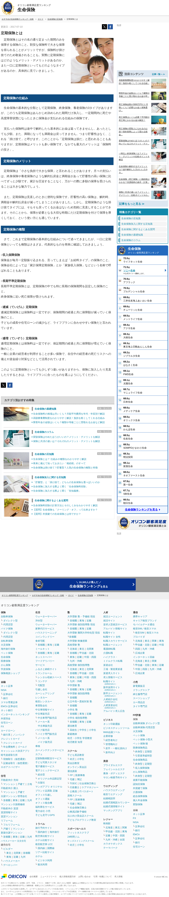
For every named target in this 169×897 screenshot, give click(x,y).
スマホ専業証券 (9, 702)
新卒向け (110, 752)
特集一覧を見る (104, 408)
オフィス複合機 (43, 802)
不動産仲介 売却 (9, 780)
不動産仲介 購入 (9, 788)
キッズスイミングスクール (80, 841)
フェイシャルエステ (114, 769)
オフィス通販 (42, 799)
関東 (124, 827)
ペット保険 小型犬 (143, 739)
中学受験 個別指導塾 (78, 693)
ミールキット (42, 648)
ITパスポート (86, 791)
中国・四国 (90, 657)
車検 (37, 746)
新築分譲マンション (11, 832)
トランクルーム (43, 673)
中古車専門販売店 (47, 717)
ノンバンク (19, 734)
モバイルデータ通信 (143, 624)
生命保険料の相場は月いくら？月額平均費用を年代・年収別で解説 (69, 413)
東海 (15, 800)
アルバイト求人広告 (114, 711)
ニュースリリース (48, 876)
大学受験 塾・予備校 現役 (81, 616)
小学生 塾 (72, 709)
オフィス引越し (43, 794)
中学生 (83, 730)
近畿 (22, 800)
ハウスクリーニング (46, 632)
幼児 (72, 759)
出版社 (41, 782)
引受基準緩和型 (143, 755)
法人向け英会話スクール (80, 815)
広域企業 (140, 653)
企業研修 (108, 736)
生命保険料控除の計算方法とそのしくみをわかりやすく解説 (65, 505)
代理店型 (8, 624)
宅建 (72, 779)
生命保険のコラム (44, 432)
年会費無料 (9, 746)
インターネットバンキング (15, 714)
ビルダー (8, 848)
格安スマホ (153, 632)
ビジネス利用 (45, 860)
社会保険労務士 (87, 783)
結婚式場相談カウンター (116, 802)
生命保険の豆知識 (44, 454)
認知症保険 (139, 784)
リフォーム (7, 820)
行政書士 (74, 787)
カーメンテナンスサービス (49, 750)
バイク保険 (7, 628)
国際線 (50, 848)
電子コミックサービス (47, 770)
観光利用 (42, 864)
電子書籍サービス (44, 766)
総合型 (41, 774)
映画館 (106, 823)
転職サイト (109, 632)
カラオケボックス (112, 843)
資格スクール (74, 795)
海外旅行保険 (8, 648)
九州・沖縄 (76, 661)
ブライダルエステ (112, 765)
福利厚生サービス (44, 807)
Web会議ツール (111, 732)
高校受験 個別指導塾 (78, 665)
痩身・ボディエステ (114, 773)
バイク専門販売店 (47, 734)
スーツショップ (141, 698)
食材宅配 (40, 640)
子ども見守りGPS (45, 815)
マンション (9, 784)
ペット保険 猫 (140, 743)
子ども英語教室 (75, 755)
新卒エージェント (112, 694)
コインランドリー (44, 636)
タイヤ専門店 (140, 706)
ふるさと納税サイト (46, 669)
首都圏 (6, 800)
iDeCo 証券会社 (9, 706)
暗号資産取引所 (9, 755)
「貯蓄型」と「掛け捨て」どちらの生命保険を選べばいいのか (66, 482)
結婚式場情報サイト (114, 806)
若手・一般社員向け (116, 748)
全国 (122, 839)
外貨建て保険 (140, 788)
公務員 (73, 791)
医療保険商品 (140, 747)
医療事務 (80, 775)
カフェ (39, 754)
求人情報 (118, 876)
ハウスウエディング (114, 790)
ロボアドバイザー (10, 767)
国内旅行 (42, 832)
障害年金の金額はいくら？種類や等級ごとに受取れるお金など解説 (69, 422)
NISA (3, 690)
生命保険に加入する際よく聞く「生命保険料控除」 (60, 486)
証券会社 (8, 694)
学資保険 (5, 669)
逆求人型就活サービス (115, 624)
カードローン (8, 730)
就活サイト (109, 620)
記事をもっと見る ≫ (131, 203)
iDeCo (136, 834)
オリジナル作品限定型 (50, 778)
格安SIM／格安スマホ (144, 628)
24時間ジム (73, 836)
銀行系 (6, 734)
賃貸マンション (9, 816)
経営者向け (111, 740)
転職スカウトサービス (115, 640)
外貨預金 (5, 718)
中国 (161, 644)
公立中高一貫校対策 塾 (79, 701)
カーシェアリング (44, 693)
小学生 (92, 730)
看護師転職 (109, 648)
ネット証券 (7, 686)
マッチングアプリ (112, 810)
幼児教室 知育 (74, 742)
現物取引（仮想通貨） (15, 759)
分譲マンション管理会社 (14, 796)
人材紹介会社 (110, 700)
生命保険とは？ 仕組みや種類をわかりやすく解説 (59, 459)
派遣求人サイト (111, 673)
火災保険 (5, 644)
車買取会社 (41, 705)
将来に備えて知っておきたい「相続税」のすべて (59, 463)
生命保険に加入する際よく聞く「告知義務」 (57, 490)
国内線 (41, 848)
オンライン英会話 (77, 767)
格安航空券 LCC (44, 844)
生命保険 (147, 251)
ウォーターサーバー (46, 616)
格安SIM (139, 632)
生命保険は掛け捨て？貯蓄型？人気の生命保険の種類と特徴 (65, 467)
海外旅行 (54, 832)
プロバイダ (139, 636)
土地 (29, 784)
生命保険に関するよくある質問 (51, 500)
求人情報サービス (112, 677)
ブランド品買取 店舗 (46, 790)
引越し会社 (41, 689)
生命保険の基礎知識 (45, 408)
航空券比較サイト (44, 836)
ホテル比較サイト (44, 840)
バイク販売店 (42, 730)
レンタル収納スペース (50, 677)
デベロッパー (10, 865)
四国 (137, 648)
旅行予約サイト (43, 827)
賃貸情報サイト (9, 812)
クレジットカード (10, 738)
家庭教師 (72, 734)
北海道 (73, 648)
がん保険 (5, 665)
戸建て (21, 784)
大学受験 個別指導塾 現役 (81, 624)
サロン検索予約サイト (115, 777)
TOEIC (73, 783)
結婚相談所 (109, 798)
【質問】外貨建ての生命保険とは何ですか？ (57, 514)
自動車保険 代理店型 (144, 727)
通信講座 (72, 771)
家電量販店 (139, 686)
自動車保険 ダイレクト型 (146, 723)
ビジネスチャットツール (116, 728)
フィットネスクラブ (78, 832)
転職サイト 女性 (112, 636)
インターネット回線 (143, 657)
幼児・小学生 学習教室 (79, 738)
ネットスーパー (43, 657)
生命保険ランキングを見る (141, 509)
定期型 (148, 751)
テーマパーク (110, 847)
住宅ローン (7, 722)
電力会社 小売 (42, 811)
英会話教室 (73, 763)
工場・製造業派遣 (112, 669)
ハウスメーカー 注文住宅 (13, 841)
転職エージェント (112, 644)
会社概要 (34, 876)
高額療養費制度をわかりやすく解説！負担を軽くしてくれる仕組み (69, 418)
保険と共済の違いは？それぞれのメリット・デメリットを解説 (66, 441)
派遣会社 (108, 665)
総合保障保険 (140, 796)
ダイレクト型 (10, 620)
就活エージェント (112, 616)
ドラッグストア (141, 690)
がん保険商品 (140, 771)
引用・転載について (102, 876)
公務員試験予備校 (77, 811)
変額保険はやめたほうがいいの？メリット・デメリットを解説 (66, 437)
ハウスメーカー (11, 861)
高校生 (73, 730)
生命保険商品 (140, 759)
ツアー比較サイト (44, 852)
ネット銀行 (7, 710)
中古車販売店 (42, 713)
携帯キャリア (140, 616)
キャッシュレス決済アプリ (15, 750)
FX (2, 726)
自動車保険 (7, 616)
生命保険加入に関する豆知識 (50, 477)
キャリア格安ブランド (145, 620)
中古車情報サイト (44, 709)
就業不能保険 (140, 780)
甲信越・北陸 (86, 653)
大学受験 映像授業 (77, 640)
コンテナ (42, 681)
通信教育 (72, 725)
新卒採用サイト (111, 688)
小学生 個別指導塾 (77, 717)
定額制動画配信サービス (48, 758)
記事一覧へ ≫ (158, 74)
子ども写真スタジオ (46, 762)
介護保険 (138, 792)
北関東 (17, 853)
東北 (8, 853)
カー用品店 (139, 702)
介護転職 (108, 653)
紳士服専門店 (140, 694)
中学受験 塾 (73, 685)
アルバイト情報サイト (115, 628)
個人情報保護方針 (67, 876)
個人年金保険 (140, 800)
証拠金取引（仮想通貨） (16, 763)
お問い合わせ (84, 876)
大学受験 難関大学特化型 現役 (83, 632)
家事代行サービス (44, 628)
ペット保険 (7, 653)
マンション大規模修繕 (13, 804)
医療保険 (5, 661)
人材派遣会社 (110, 706)
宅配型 (41, 685)
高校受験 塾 (73, 644)
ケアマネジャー (90, 787)
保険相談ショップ (10, 673)
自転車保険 (7, 640)
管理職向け (111, 744)
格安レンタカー (43, 701)
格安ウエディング (112, 794)
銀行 (5, 698)
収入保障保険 (142, 768)
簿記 (79, 779)
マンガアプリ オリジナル (48, 786)
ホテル (39, 856)
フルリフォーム (11, 824)
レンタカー (41, 697)
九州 (29, 800)
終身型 (138, 751)
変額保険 (138, 804)
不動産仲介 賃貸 (9, 808)
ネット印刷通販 (111, 724)
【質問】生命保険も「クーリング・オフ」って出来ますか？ (65, 509)
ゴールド (22, 746)
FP (71, 775)
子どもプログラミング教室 (81, 819)
